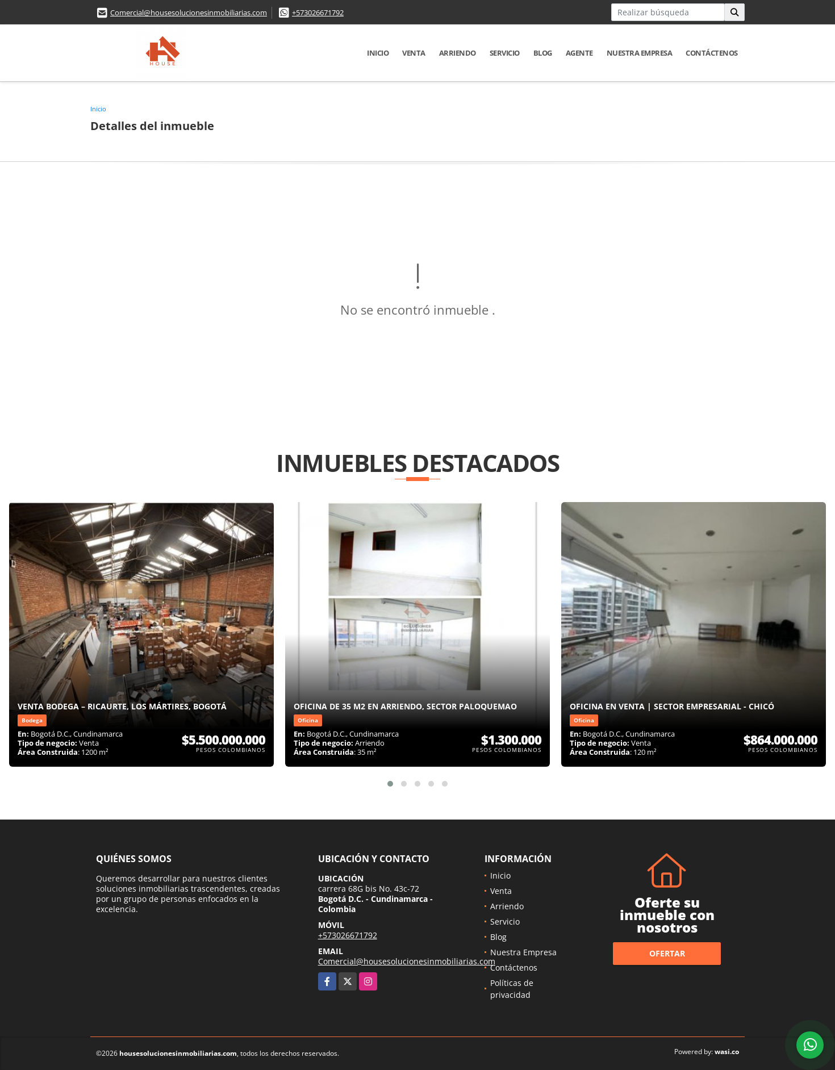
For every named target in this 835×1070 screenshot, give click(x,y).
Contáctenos (712, 53)
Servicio (505, 53)
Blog (542, 53)
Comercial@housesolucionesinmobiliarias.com (188, 12)
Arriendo (457, 53)
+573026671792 (318, 12)
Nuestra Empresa (640, 53)
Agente (579, 53)
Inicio (378, 53)
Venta (413, 53)
